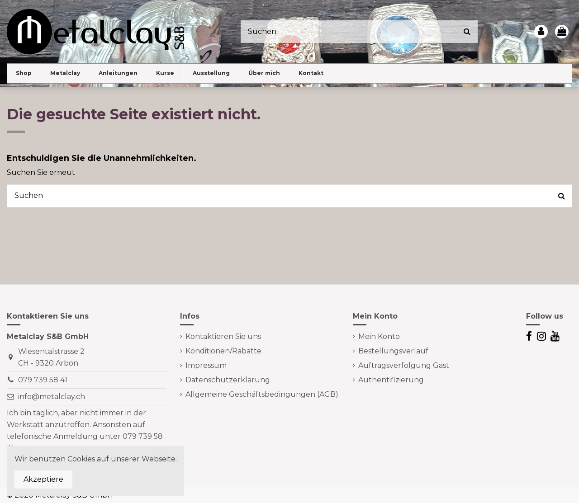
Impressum (206, 365)
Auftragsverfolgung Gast (403, 365)
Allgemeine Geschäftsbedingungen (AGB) (261, 394)
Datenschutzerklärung (227, 380)
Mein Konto (379, 336)
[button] (65, 73)
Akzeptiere (43, 479)
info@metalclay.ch (51, 396)
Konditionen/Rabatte (223, 351)
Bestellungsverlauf (393, 351)
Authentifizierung (391, 380)
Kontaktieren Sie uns (223, 336)
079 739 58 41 (42, 380)
